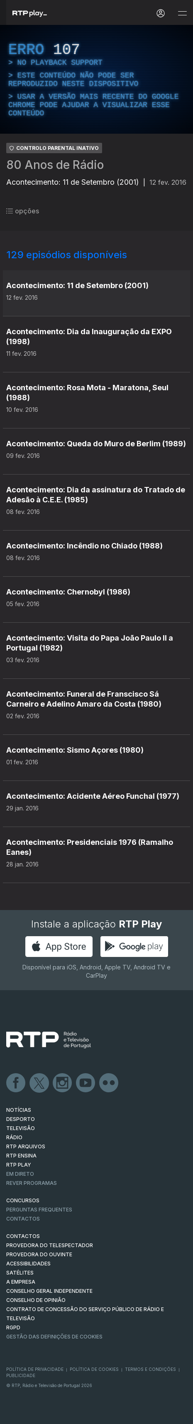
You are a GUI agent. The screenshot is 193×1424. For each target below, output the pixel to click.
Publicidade (20, 1375)
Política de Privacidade (35, 1369)
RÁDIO (14, 1137)
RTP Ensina (21, 1155)
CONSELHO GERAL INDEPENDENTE (49, 1291)
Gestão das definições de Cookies (54, 1336)
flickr (109, 1083)
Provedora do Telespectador (49, 1245)
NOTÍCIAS (18, 1110)
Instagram (63, 1083)
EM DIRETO (20, 1174)
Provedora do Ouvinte (39, 1254)
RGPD (13, 1327)
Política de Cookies (94, 1369)
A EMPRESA (20, 1282)
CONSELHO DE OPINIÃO (36, 1300)
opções (22, 211)
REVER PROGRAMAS (31, 1183)
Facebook (16, 1083)
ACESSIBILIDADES (28, 1263)
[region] (96, 79)
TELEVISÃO (20, 1128)
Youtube (86, 1083)
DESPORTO (20, 1119)
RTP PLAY (18, 1165)
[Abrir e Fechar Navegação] (182, 13)
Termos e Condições (150, 1369)
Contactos (23, 1219)
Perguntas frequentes (39, 1209)
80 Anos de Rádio (55, 165)
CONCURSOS (22, 1200)
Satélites (20, 1273)
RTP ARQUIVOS (25, 1146)
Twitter (39, 1083)
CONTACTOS (23, 1236)
